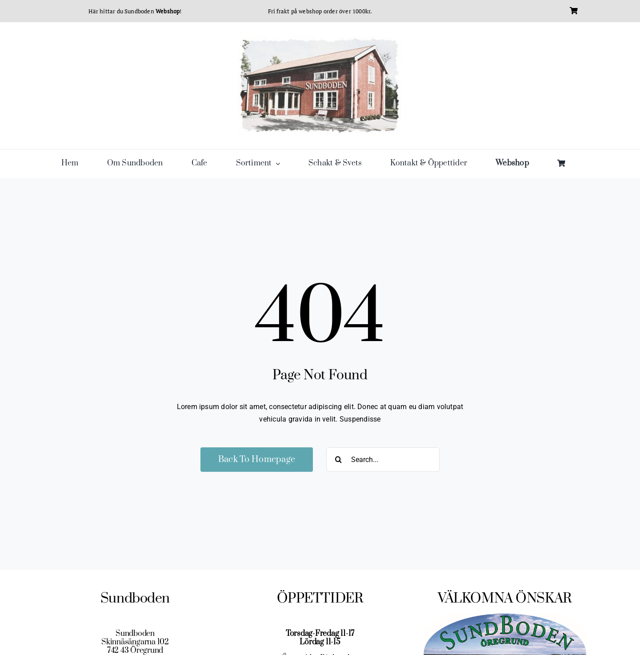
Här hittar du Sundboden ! (134, 11)
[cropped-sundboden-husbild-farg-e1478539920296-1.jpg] (320, 40)
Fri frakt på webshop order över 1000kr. (320, 11)
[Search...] (383, 459)
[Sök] (338, 459)
